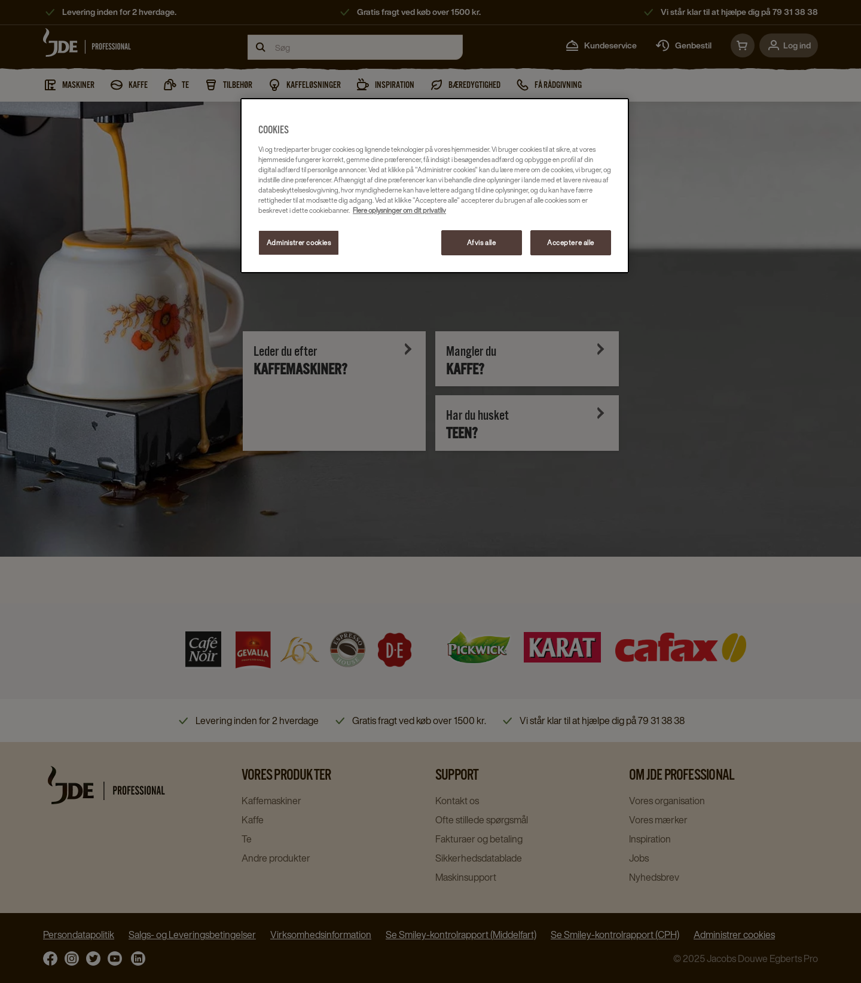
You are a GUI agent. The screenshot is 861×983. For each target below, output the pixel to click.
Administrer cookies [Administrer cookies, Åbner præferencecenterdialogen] (299, 242)
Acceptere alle (570, 242)
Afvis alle (481, 242)
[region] (434, 185)
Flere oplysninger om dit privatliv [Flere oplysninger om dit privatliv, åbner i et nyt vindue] (399, 210)
